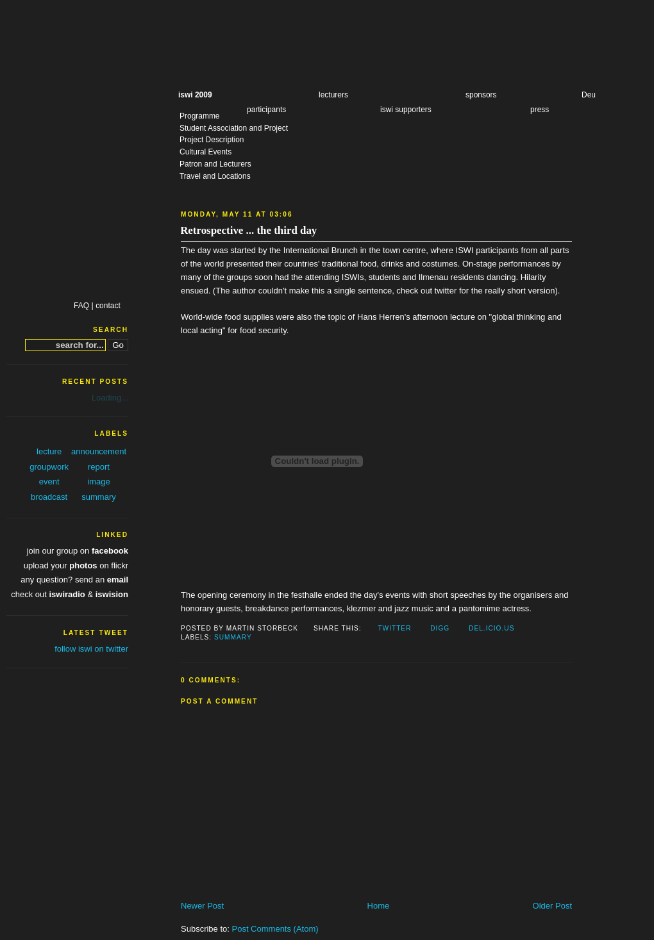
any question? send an (74, 579)
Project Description (212, 139)
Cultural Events (205, 151)
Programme (200, 115)
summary (233, 637)
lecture (49, 451)
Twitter (394, 628)
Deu (589, 94)
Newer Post (202, 906)
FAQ (81, 305)
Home (378, 906)
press (539, 109)
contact (108, 305)
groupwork (49, 467)
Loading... (110, 397)
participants (266, 109)
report (99, 467)
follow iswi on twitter (91, 649)
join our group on (77, 551)
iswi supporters (406, 109)
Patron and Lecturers (215, 164)
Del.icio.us (491, 628)
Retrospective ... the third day (248, 230)
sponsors (481, 94)
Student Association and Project (234, 128)
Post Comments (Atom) (275, 929)
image (98, 481)
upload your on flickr (76, 565)
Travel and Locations (215, 176)
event (49, 481)
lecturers (333, 94)
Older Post (552, 906)
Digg (439, 628)
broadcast (49, 497)
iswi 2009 (195, 94)
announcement (98, 451)
